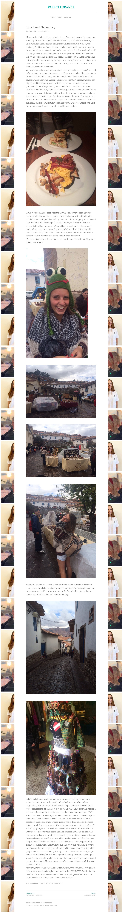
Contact (67, 17)
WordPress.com (51, 905)
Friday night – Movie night (43, 894)
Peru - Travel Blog (42, 883)
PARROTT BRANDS (61, 7)
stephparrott (44, 31)
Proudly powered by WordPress (39, 903)
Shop (60, 17)
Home (53, 17)
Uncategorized (57, 883)
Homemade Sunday (78, 894)
